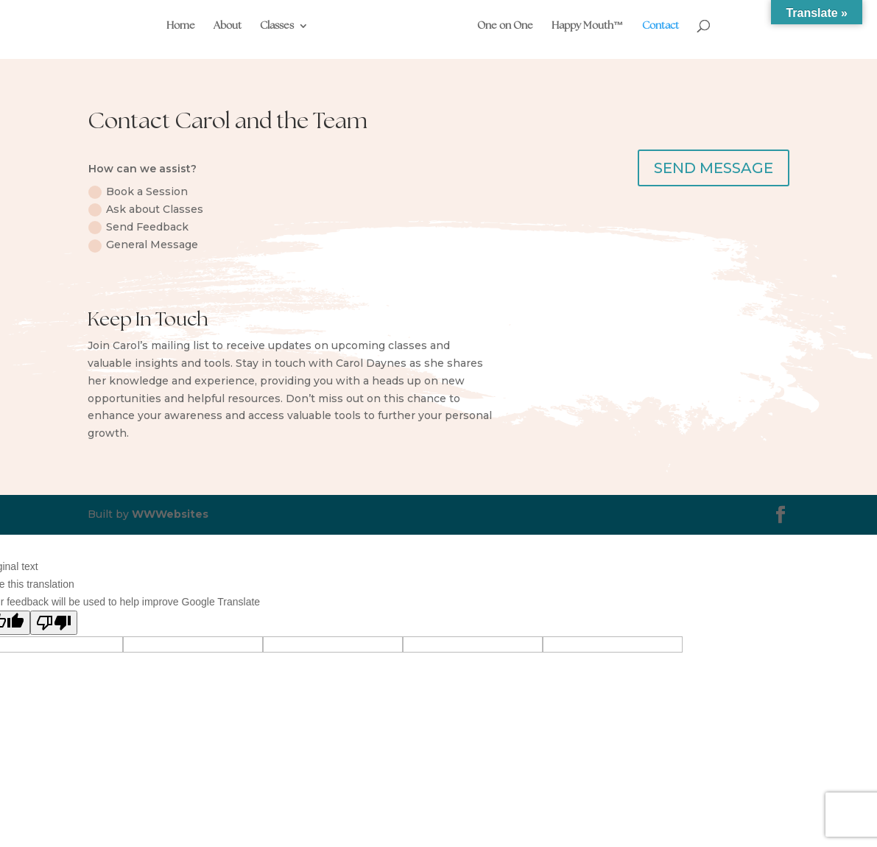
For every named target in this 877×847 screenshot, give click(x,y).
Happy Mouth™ (587, 26)
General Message (143, 245)
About (228, 26)
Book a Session (138, 192)
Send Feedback (138, 227)
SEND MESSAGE (713, 168)
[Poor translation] (53, 623)
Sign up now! (724, 374)
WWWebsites (170, 514)
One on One (504, 26)
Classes (278, 26)
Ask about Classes (145, 210)
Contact (659, 26)
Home (181, 26)
